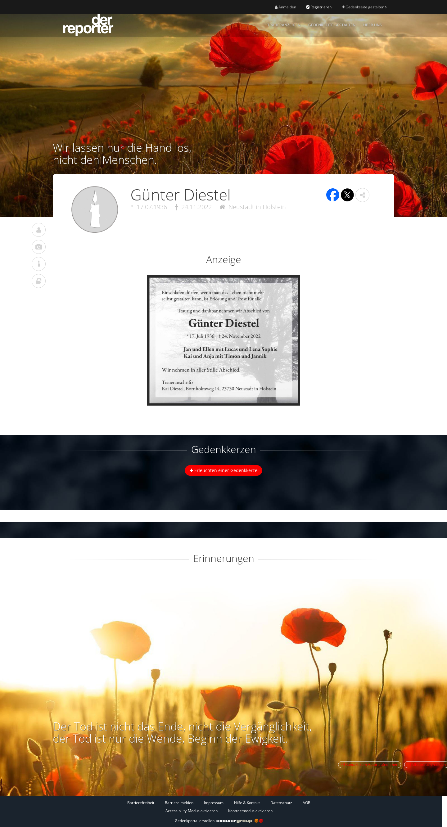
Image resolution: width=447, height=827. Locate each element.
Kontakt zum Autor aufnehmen (369, 764)
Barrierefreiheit (140, 802)
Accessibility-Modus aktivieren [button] (191, 810)
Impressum (214, 802)
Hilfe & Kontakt (247, 802)
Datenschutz (281, 802)
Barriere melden (179, 802)
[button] (362, 195)
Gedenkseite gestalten (364, 7)
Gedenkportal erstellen (219, 820)
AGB (306, 802)
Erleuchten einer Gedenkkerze (223, 470)
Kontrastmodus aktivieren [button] (250, 810)
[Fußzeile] (219, 806)
